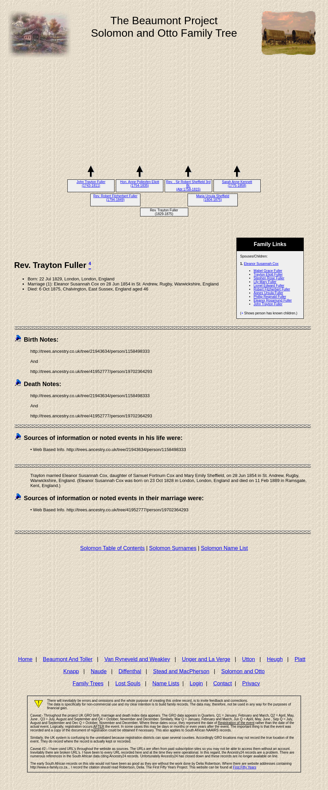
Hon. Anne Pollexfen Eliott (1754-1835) (139, 183)
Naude (99, 671)
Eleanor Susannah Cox (261, 264)
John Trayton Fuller (268, 304)
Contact (222, 683)
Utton (248, 659)
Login (196, 683)
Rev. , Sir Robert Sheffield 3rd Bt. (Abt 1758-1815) (188, 185)
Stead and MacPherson (181, 671)
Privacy (251, 683)
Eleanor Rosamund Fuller (273, 300)
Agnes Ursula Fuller (268, 293)
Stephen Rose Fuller (269, 278)
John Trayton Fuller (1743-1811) (90, 183)
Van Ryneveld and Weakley (137, 659)
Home (25, 659)
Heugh (275, 659)
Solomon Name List (224, 548)
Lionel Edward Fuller (269, 285)
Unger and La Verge (206, 659)
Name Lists (165, 683)
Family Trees (88, 683)
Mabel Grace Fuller (268, 271)
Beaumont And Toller (67, 659)
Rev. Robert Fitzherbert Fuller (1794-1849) (115, 198)
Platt (300, 659)
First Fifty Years (244, 767)
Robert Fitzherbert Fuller (272, 289)
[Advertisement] (164, 114)
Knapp (71, 671)
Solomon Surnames (173, 548)
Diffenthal (130, 671)
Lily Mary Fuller (265, 282)
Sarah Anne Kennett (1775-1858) (237, 183)
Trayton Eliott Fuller (268, 274)
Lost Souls (127, 683)
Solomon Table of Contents (112, 548)
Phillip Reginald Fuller (270, 297)
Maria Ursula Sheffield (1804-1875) (212, 198)
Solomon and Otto (243, 671)
